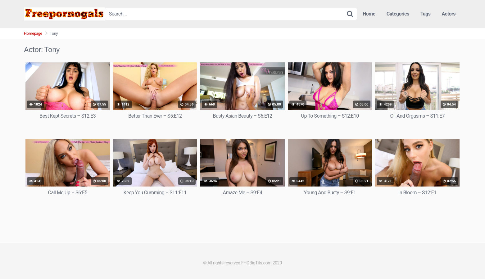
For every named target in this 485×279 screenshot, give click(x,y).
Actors (449, 14)
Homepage (33, 33)
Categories (398, 14)
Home (369, 14)
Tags (425, 14)
